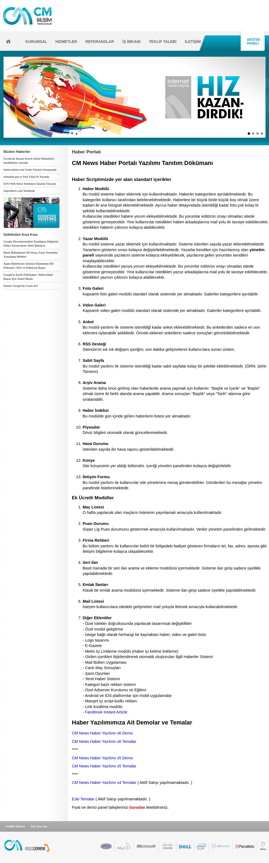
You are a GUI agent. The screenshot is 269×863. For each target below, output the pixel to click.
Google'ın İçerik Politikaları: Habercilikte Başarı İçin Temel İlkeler (28, 276)
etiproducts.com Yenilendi (19, 190)
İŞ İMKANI (131, 41)
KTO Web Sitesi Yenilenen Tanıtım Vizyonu (30, 183)
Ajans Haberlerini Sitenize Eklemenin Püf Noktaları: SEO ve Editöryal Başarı (28, 265)
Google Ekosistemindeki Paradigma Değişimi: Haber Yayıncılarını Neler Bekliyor (31, 243)
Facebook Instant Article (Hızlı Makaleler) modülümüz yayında (29, 160)
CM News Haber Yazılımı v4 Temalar (104, 782)
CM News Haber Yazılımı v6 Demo (102, 733)
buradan (137, 807)
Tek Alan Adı (39, 826)
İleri (267, 97)
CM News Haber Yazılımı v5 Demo (102, 758)
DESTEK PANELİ (252, 41)
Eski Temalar (83, 799)
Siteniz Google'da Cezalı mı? (21, 285)
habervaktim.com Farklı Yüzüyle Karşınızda (30, 169)
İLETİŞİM (193, 41)
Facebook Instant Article (106, 712)
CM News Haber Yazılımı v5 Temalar (104, 766)
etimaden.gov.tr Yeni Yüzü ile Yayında (26, 176)
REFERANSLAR (99, 41)
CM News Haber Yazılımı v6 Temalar (104, 741)
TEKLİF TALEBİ (162, 41)
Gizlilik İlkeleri (15, 826)
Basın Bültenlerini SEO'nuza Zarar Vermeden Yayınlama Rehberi (31, 254)
